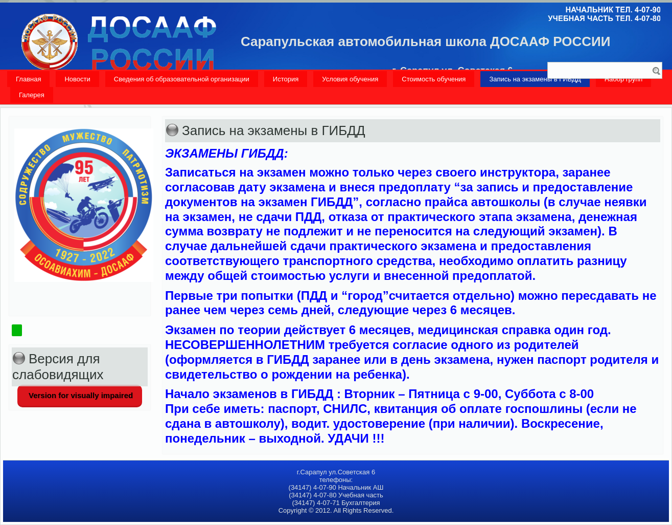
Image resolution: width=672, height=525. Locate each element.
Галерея (31, 95)
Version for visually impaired (80, 395)
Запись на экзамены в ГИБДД (535, 79)
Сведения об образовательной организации (181, 79)
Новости (77, 79)
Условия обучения (350, 79)
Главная (28, 79)
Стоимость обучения (434, 79)
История (285, 79)
